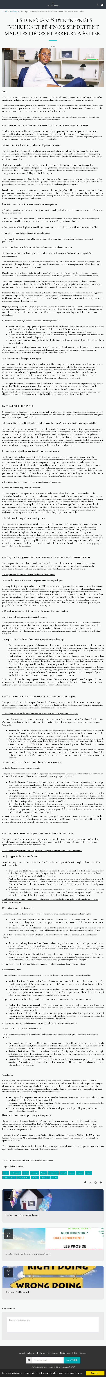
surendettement (23, 1177)
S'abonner (72, 1360)
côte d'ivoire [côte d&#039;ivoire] (53, 1173)
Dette (5, 1173)
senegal (63, 1173)
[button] (3, 4)
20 (8, 1195)
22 (8, 1272)
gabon (72, 1173)
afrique (34, 1177)
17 (8, 1234)
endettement (15, 1173)
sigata (26, 1173)
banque (80, 1173)
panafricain (45, 1177)
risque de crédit (9, 1177)
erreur (55, 1177)
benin (43, 1173)
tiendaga (34, 1173)
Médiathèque (14, 12)
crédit (88, 1173)
